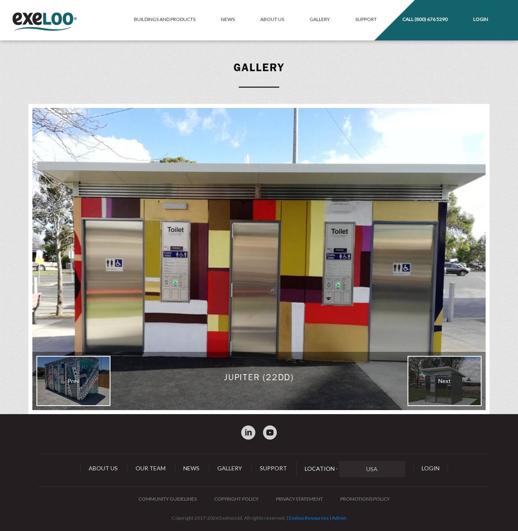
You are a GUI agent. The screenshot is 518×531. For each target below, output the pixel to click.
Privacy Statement (299, 499)
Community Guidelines (167, 499)
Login (480, 19)
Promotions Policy (365, 499)
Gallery (320, 19)
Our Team (151, 468)
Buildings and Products (164, 19)
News (228, 19)
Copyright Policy (236, 499)
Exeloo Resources (309, 518)
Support (366, 19)
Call (425, 19)
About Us (272, 19)
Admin (339, 518)
